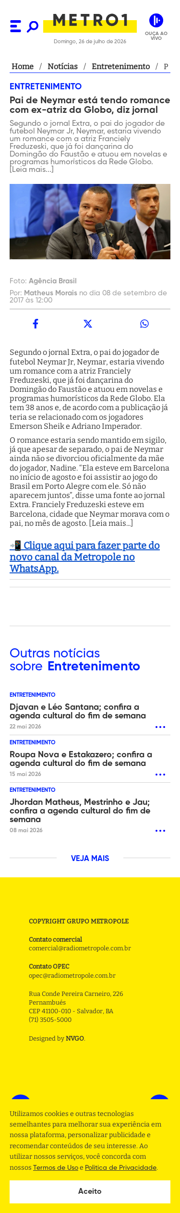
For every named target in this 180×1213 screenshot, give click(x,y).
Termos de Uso (55, 1167)
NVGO (75, 1038)
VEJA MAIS (90, 859)
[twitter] (87, 323)
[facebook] (35, 323)
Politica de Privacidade (120, 1167)
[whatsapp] (144, 323)
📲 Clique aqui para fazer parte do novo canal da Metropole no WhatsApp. (85, 557)
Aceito (90, 1192)
